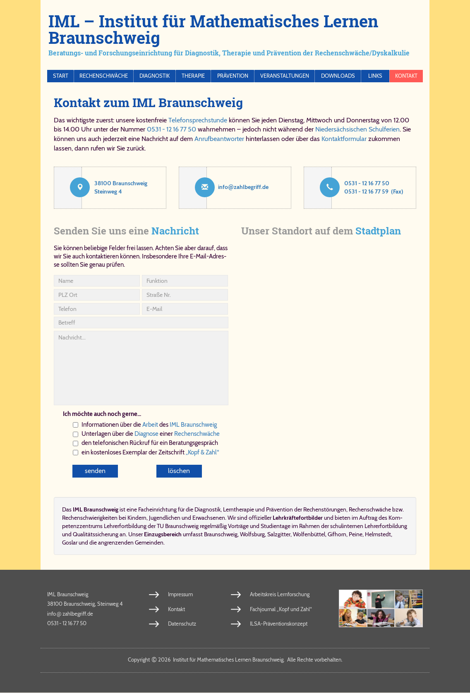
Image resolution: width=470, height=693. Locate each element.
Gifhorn (337, 534)
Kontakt (406, 76)
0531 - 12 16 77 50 (171, 129)
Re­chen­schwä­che (197, 433)
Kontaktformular (344, 139)
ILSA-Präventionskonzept (278, 624)
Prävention (232, 76)
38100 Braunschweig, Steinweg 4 (85, 604)
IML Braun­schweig (193, 424)
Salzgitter (278, 534)
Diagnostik (154, 76)
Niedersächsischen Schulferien (357, 129)
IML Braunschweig (67, 594)
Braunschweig (220, 534)
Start (60, 76)
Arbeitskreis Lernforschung (279, 594)
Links (375, 76)
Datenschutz (182, 624)
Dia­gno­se (146, 433)
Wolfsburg (252, 534)
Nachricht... (141, 368)
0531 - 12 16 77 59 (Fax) (373, 191)
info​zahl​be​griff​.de (243, 187)
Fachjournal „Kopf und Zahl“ (281, 609)
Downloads (338, 76)
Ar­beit (150, 424)
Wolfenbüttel (309, 534)
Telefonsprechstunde (197, 120)
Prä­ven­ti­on (279, 509)
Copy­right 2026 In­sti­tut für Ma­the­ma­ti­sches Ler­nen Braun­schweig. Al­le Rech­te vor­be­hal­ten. (235, 660)
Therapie (193, 76)
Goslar (69, 542)
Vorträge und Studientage (259, 526)
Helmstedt (378, 534)
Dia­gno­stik (207, 509)
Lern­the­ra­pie (238, 509)
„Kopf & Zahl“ (202, 452)
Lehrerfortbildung (385, 526)
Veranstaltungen (284, 76)
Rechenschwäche (103, 76)
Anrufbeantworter (219, 139)
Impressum (180, 594)
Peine (355, 534)
